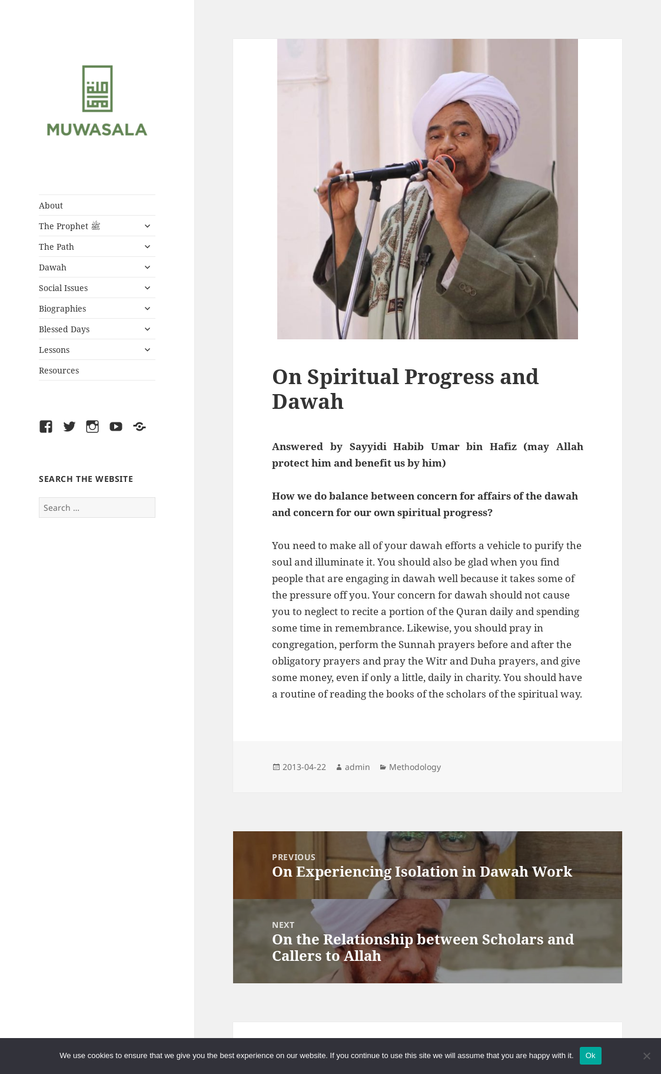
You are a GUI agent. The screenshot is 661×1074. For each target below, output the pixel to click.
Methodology (415, 766)
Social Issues (63, 287)
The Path (56, 246)
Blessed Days (64, 329)
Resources (59, 370)
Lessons (54, 349)
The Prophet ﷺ (70, 226)
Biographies (62, 308)
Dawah (53, 267)
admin (357, 766)
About (51, 205)
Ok (591, 1055)
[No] (646, 1056)
